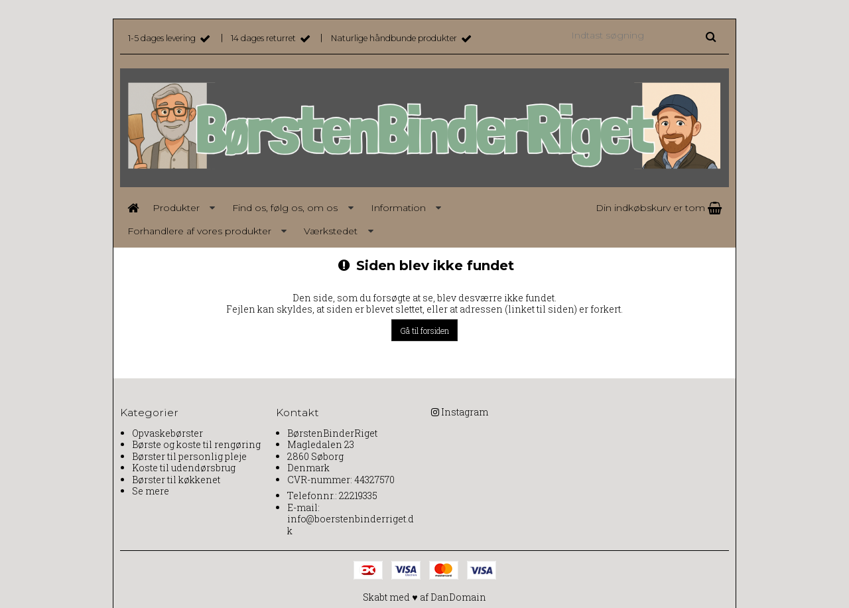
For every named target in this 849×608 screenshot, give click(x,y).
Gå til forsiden (424, 330)
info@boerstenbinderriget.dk (350, 524)
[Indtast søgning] (643, 35)
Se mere (150, 491)
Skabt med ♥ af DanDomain (424, 597)
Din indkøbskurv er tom (659, 208)
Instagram (464, 412)
